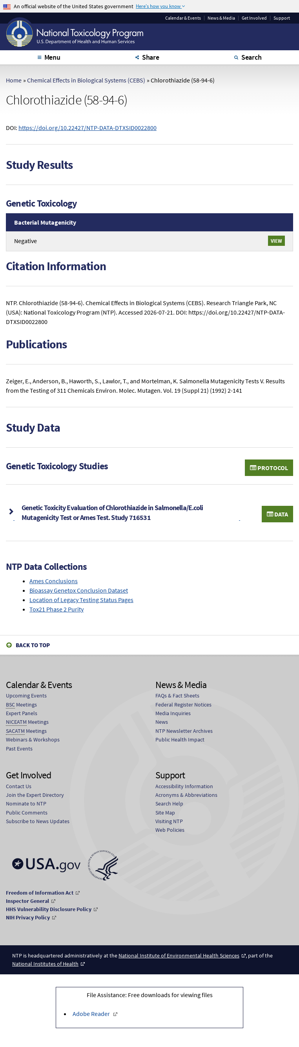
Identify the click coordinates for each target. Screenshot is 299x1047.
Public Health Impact (179, 739)
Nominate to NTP (26, 803)
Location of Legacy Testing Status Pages (81, 600)
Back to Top (33, 645)
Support (281, 18)
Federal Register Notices (183, 704)
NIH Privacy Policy (28, 917)
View (276, 241)
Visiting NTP (169, 821)
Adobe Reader (92, 1014)
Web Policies (169, 829)
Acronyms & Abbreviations (186, 794)
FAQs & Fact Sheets (177, 695)
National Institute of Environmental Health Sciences (179, 955)
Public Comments (26, 812)
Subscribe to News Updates (37, 821)
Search (251, 57)
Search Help (169, 803)
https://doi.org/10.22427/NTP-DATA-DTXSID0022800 (87, 128)
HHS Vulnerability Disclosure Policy (48, 909)
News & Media (221, 18)
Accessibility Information (184, 786)
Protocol (269, 468)
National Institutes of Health (45, 963)
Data (277, 514)
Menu (52, 57)
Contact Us (18, 786)
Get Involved (254, 18)
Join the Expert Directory (35, 794)
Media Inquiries (173, 713)
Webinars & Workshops (33, 739)
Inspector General (27, 900)
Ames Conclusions (53, 581)
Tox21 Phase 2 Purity (56, 609)
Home (14, 80)
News (161, 721)
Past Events (19, 748)
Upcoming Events (26, 695)
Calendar (183, 18)
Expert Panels (21, 713)
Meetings (21, 704)
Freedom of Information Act (39, 892)
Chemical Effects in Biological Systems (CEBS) (86, 80)
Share (150, 57)
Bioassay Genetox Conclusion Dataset (78, 590)
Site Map (165, 812)
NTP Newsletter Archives (184, 730)
